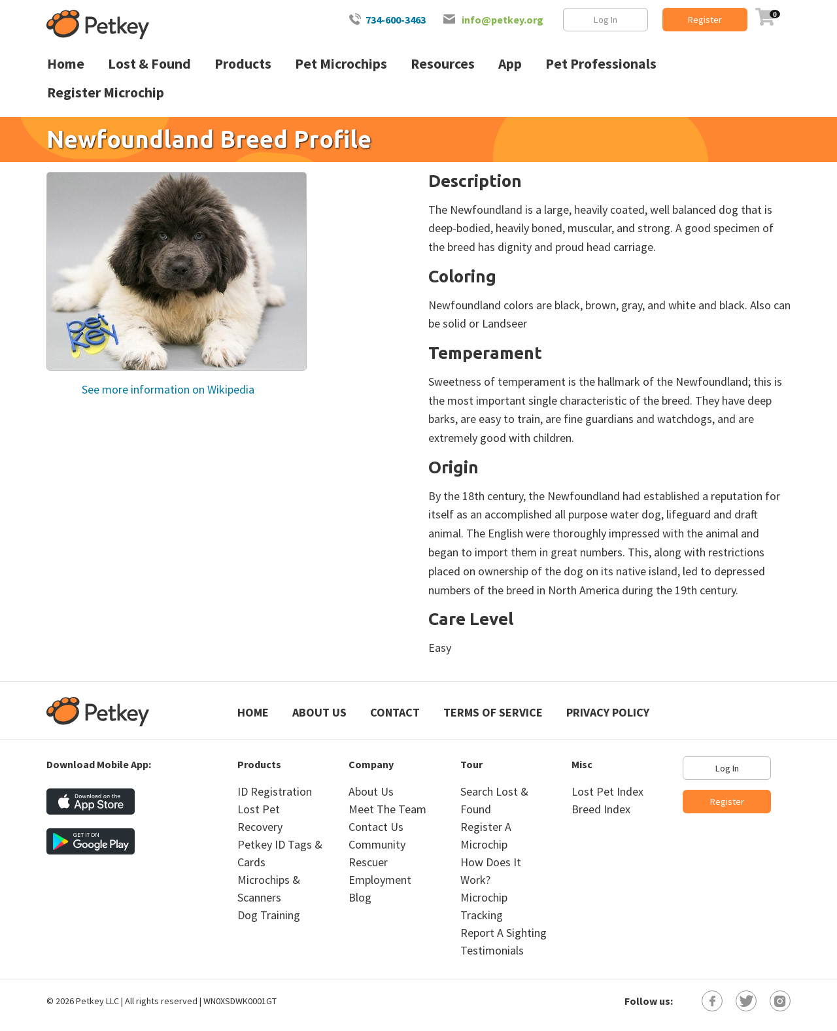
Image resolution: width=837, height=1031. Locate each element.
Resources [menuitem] (443, 64)
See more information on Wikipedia (166, 389)
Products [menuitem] (242, 64)
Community (377, 844)
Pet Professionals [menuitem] (601, 64)
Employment (380, 879)
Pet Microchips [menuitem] (341, 64)
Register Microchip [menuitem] (105, 92)
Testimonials (492, 950)
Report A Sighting (503, 932)
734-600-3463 (396, 19)
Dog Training (268, 914)
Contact (395, 712)
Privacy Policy (607, 712)
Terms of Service (493, 712)
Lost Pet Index (607, 791)
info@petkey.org (502, 19)
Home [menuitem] (65, 64)
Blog (360, 897)
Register (705, 19)
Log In (605, 19)
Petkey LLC (97, 1001)
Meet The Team (387, 809)
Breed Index (601, 809)
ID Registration (274, 791)
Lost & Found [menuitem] (149, 64)
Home (253, 712)
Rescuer (368, 862)
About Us (319, 712)
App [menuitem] (510, 64)
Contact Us (376, 826)
